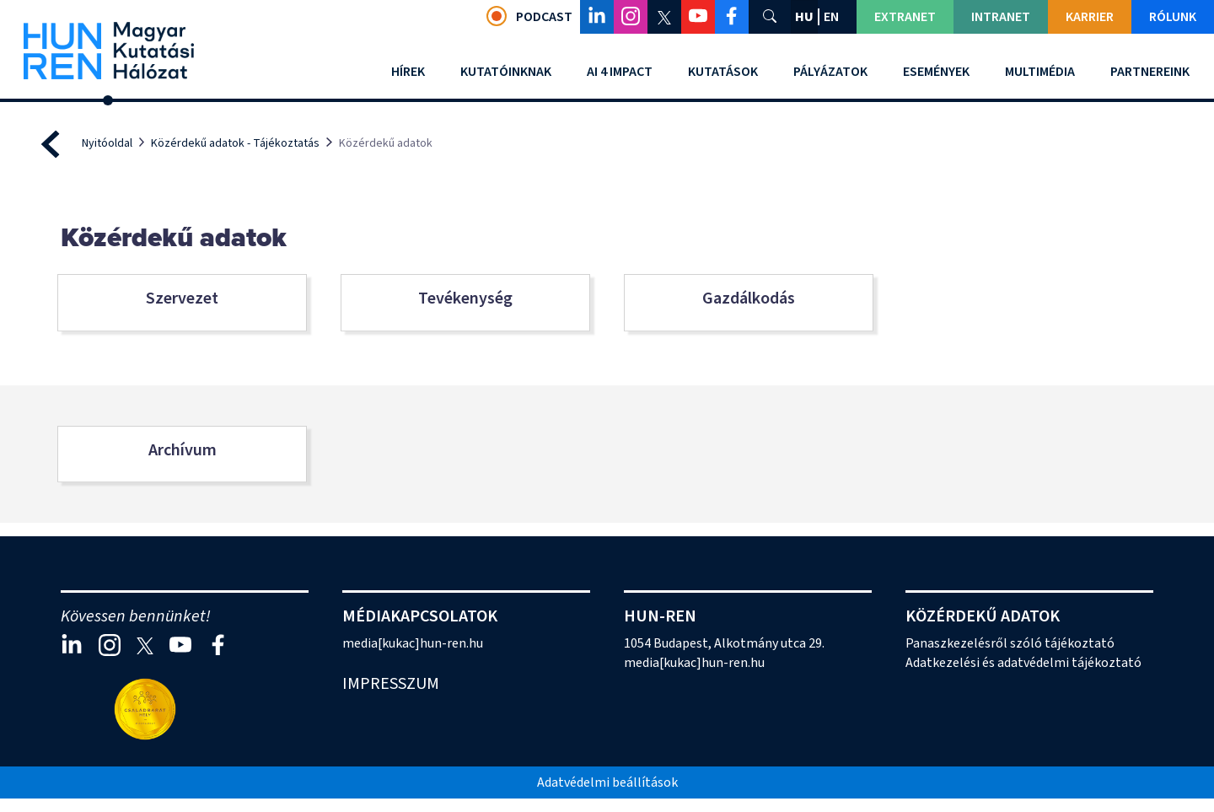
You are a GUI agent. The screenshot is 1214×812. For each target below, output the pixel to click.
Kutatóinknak (505, 71)
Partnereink (1150, 71)
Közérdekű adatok (982, 616)
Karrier (1090, 17)
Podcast (529, 16)
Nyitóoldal (107, 143)
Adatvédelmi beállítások (607, 782)
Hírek (408, 71)
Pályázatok (830, 71)
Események (936, 71)
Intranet (1000, 17)
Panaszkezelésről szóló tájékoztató (1010, 643)
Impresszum (390, 684)
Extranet (905, 17)
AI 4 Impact (620, 71)
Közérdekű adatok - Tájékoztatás (235, 143)
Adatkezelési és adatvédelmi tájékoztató (1023, 662)
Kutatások (723, 71)
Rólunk (1172, 17)
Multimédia (1040, 71)
